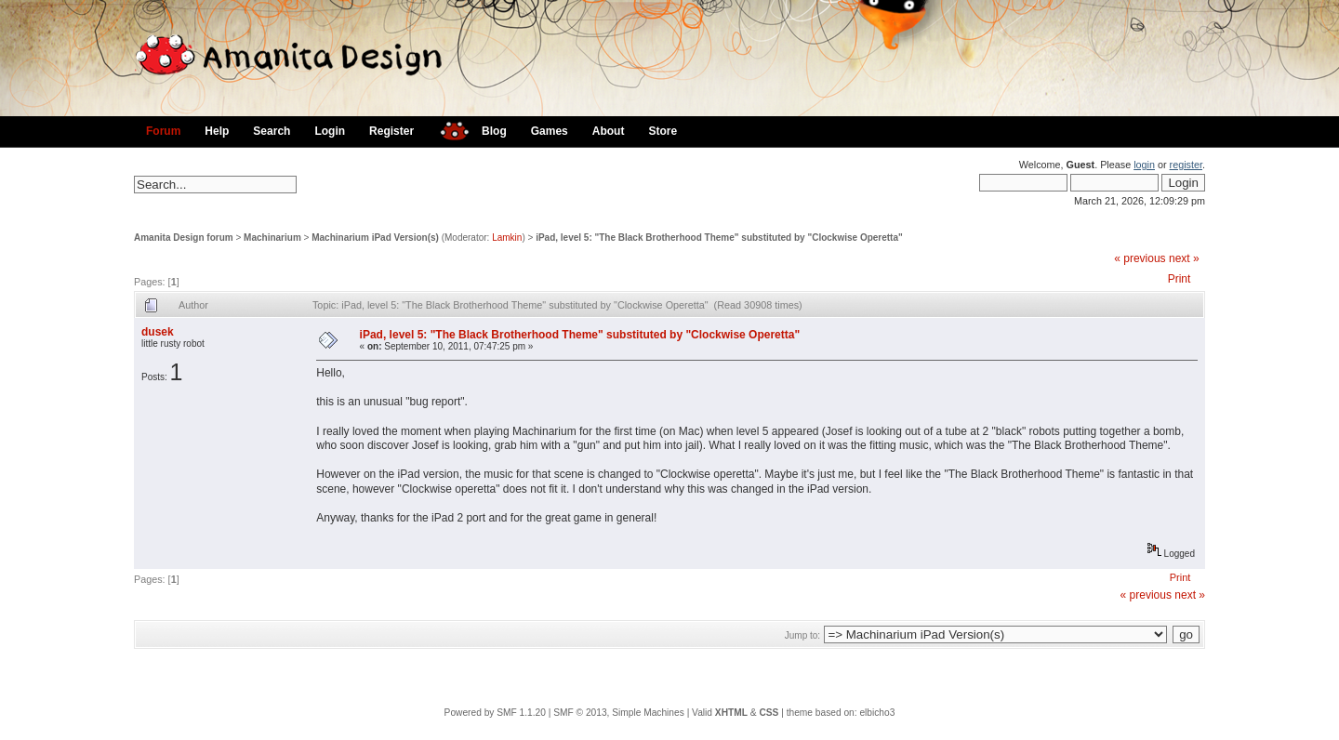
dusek (157, 331)
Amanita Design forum (183, 237)
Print (1179, 278)
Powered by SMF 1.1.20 (495, 712)
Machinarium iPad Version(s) (375, 237)
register (1186, 164)
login (1144, 164)
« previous (1139, 258)
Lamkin (507, 237)
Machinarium (272, 237)
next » (1184, 258)
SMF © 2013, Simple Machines (618, 712)
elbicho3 (877, 712)
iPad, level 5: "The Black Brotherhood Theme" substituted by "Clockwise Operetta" (719, 237)
